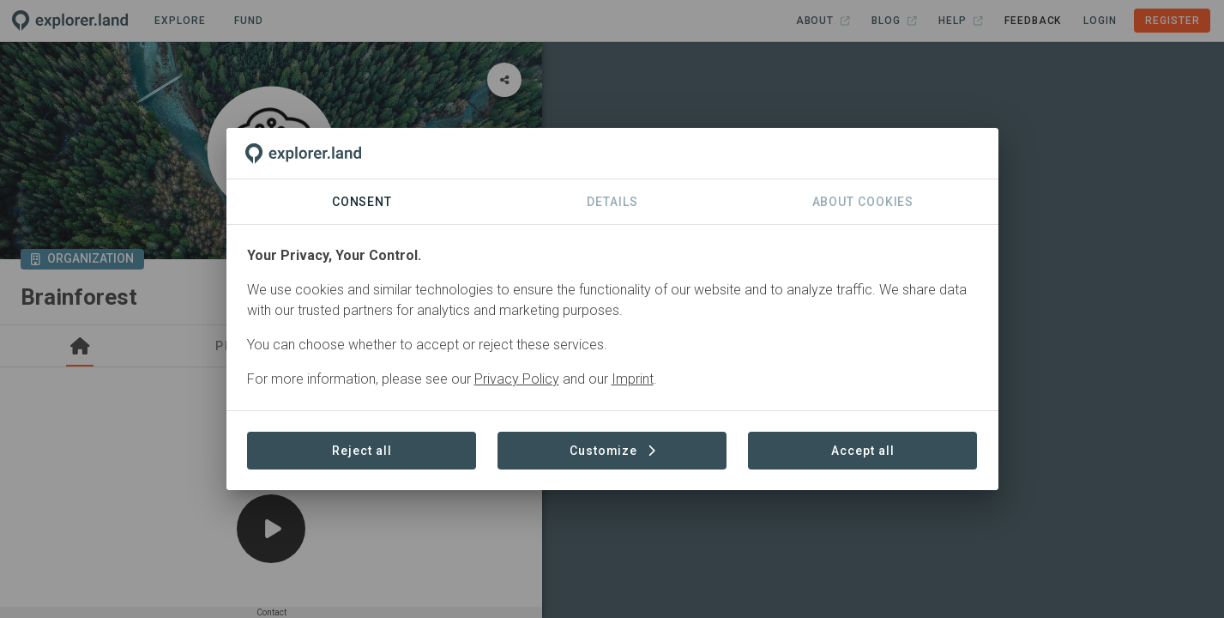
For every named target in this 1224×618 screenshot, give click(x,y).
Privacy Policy (516, 379)
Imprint (633, 379)
